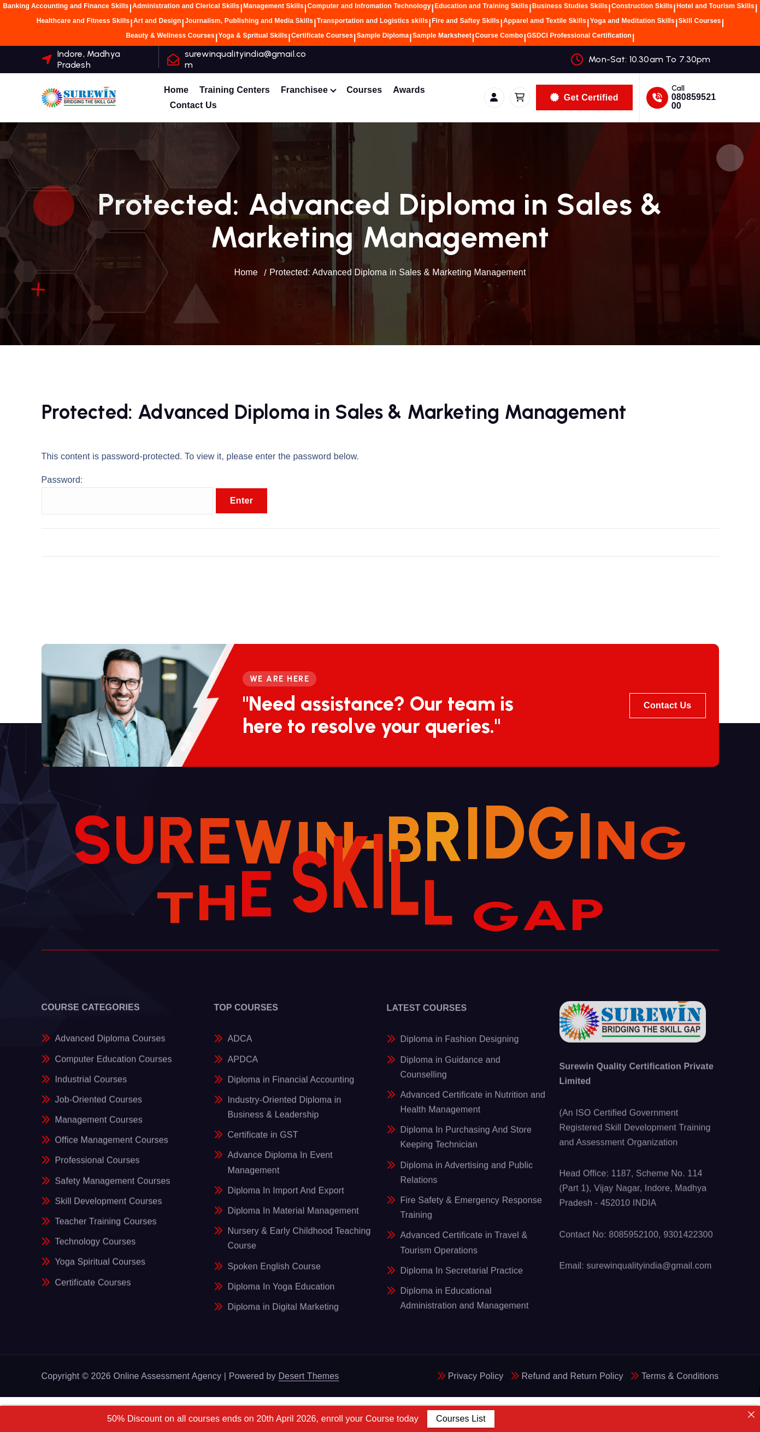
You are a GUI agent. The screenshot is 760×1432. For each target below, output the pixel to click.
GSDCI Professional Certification (579, 35)
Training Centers (234, 89)
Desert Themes (308, 1376)
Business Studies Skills (570, 6)
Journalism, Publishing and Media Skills (249, 21)
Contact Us (193, 105)
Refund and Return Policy (572, 1376)
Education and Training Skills (481, 6)
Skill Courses (700, 21)
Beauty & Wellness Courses (170, 35)
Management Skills (273, 6)
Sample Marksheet (442, 35)
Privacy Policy (476, 1376)
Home (176, 89)
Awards (409, 89)
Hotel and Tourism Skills (715, 6)
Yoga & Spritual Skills (253, 35)
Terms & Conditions (680, 1376)
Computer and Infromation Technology (369, 6)
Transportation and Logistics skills (372, 21)
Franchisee (304, 89)
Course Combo (499, 35)
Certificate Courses (322, 35)
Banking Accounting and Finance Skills (65, 6)
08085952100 (693, 101)
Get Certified (584, 97)
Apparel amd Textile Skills (544, 21)
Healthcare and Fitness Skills (83, 21)
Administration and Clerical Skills (185, 6)
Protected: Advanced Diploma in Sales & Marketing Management (397, 272)
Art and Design (157, 21)
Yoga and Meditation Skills (632, 21)
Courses (364, 89)
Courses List (460, 1418)
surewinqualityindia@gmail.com (245, 59)
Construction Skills (642, 6)
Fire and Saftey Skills (465, 21)
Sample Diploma (383, 35)
